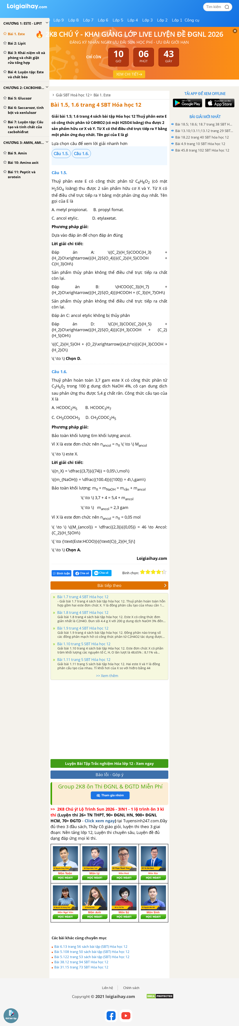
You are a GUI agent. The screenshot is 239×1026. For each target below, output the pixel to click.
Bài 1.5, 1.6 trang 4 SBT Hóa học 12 (95, 104)
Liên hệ (107, 987)
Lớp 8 (73, 20)
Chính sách (131, 987)
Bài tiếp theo (132, 585)
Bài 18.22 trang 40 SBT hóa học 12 (202, 137)
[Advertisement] (105, 718)
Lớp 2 (162, 20)
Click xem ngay (100, 820)
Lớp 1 (177, 20)
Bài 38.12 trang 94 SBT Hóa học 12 (81, 962)
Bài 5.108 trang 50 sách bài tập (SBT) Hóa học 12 (91, 951)
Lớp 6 (103, 20)
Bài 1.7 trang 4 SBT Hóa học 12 (82, 596)
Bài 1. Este (102, 95)
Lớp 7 (88, 20)
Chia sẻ (82, 573)
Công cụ (192, 20)
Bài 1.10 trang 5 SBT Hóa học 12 (83, 643)
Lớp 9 (58, 20)
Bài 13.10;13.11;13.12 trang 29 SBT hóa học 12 (204, 130)
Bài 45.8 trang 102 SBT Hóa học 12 (202, 150)
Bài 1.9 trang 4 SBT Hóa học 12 (82, 628)
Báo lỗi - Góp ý (109, 774)
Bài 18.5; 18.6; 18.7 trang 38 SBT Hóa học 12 (204, 124)
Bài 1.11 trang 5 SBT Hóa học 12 (83, 659)
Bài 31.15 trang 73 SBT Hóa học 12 (81, 967)
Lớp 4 (132, 20)
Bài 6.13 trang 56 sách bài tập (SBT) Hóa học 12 (90, 946)
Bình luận (61, 573)
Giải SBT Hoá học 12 (73, 95)
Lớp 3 (147, 20)
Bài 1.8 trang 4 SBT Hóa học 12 (82, 612)
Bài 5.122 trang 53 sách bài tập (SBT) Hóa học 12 (91, 957)
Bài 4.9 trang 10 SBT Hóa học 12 (200, 143)
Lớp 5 (118, 20)
